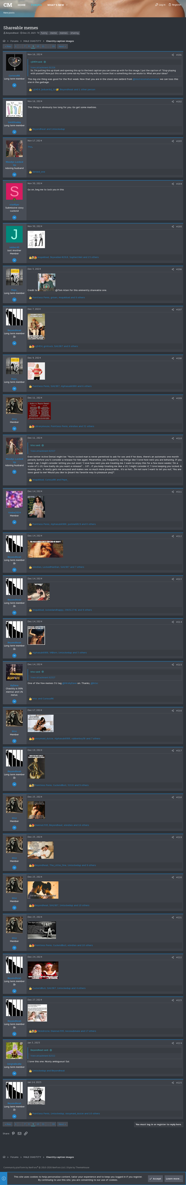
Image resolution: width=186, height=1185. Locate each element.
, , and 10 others (63, 905)
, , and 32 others (65, 426)
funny (44, 32)
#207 (178, 309)
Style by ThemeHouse (78, 1167)
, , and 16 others (63, 825)
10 (38, 46)
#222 (178, 957)
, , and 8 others (57, 346)
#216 (178, 710)
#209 (178, 398)
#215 (178, 664)
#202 (178, 101)
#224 (178, 1043)
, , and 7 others (59, 567)
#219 (178, 837)
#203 (178, 141)
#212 (178, 536)
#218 (178, 797)
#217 (178, 750)
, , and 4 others (59, 988)
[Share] (172, 55)
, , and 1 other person (64, 89)
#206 (178, 269)
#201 (178, 54)
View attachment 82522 (43, 1055)
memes (64, 32)
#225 (178, 1082)
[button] (66, 5)
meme (53, 32)
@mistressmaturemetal (146, 79)
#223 (178, 1000)
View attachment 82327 (43, 451)
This (30, 146)
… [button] (21, 46)
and (49, 129)
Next (62, 46)
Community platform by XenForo (34, 1167)
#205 (178, 226)
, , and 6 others (62, 386)
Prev (9, 46)
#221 (178, 917)
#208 (178, 358)
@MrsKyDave (70, 683)
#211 (178, 491)
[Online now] (15, 199)
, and (51, 479)
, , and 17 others (67, 1031)
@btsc (95, 683)
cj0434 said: (37, 62)
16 (54, 46)
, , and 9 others (59, 297)
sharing (75, 32)
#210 (178, 438)
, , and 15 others (68, 257)
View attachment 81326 (43, 67)
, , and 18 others (65, 945)
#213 (178, 579)
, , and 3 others (60, 652)
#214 (178, 622)
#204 (178, 183)
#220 (178, 877)
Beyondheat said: (40, 1050)
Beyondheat (12, 33)
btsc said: (36, 445)
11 (44, 46)
